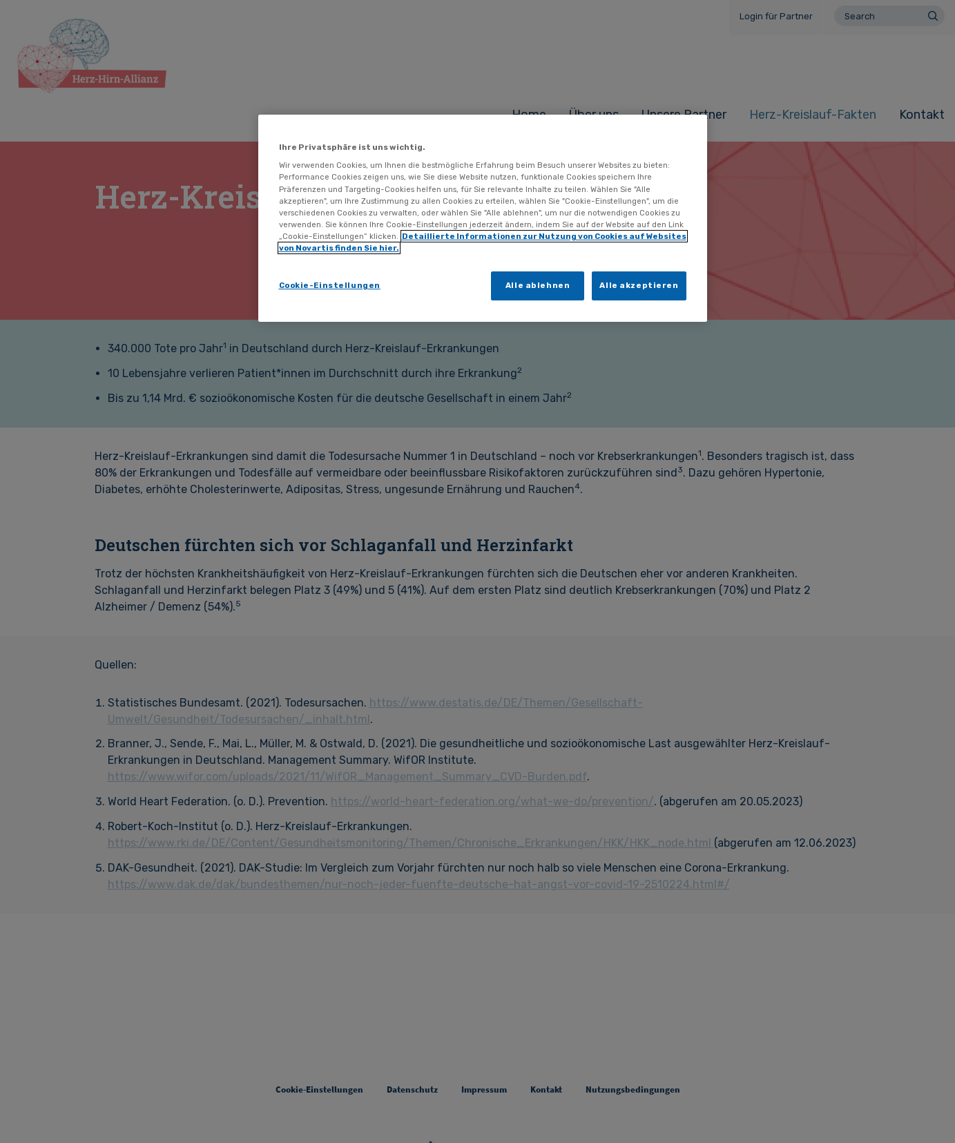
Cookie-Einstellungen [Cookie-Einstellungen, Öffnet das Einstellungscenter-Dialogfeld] (329, 285)
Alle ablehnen (537, 285)
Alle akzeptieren (638, 285)
